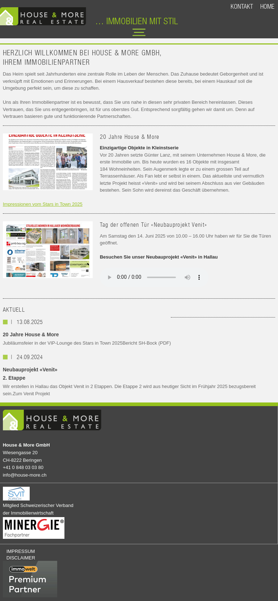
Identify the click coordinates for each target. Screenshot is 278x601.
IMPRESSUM (21, 551)
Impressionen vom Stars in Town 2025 (43, 204)
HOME (267, 6)
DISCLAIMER (21, 557)
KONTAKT (242, 6)
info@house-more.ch (25, 475)
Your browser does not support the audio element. (154, 277)
